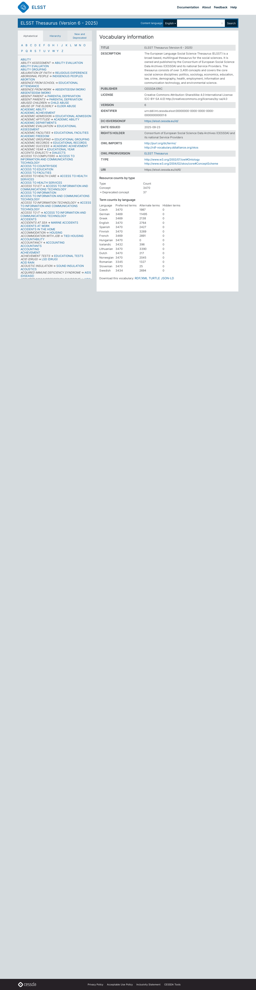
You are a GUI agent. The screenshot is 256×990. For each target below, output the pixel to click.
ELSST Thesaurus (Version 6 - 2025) (59, 23)
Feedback (220, 7)
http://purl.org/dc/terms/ (160, 143)
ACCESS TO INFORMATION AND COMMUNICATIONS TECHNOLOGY (55, 197)
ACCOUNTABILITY (32, 239)
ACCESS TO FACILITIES (36, 172)
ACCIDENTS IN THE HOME (38, 229)
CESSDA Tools (172, 984)
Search (231, 23)
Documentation (188, 7)
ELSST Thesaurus (156, 153)
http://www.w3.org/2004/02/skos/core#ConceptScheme (181, 163)
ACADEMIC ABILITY (33, 109)
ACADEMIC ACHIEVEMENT (38, 112)
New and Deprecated (79, 36)
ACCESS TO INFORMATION (38, 192)
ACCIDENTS (29, 219)
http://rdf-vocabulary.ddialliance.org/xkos (171, 147)
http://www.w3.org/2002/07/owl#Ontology (172, 159)
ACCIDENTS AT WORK (35, 226)
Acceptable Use (120, 984)
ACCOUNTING (30, 249)
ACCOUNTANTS (31, 246)
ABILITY (26, 59)
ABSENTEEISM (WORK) (36, 93)
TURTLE (154, 278)
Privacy (95, 984)
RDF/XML (141, 278)
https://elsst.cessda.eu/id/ (161, 121)
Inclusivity (148, 984)
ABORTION (28, 79)
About (206, 7)
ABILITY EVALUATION (35, 66)
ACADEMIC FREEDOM (35, 136)
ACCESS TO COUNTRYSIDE (39, 166)
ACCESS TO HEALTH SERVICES (41, 182)
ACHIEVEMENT (30, 252)
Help (233, 7)
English (169, 23)
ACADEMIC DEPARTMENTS (39, 122)
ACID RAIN (27, 262)
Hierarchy (55, 35)
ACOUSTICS (29, 269)
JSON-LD (167, 278)
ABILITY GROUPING (33, 69)
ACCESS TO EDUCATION (37, 169)
